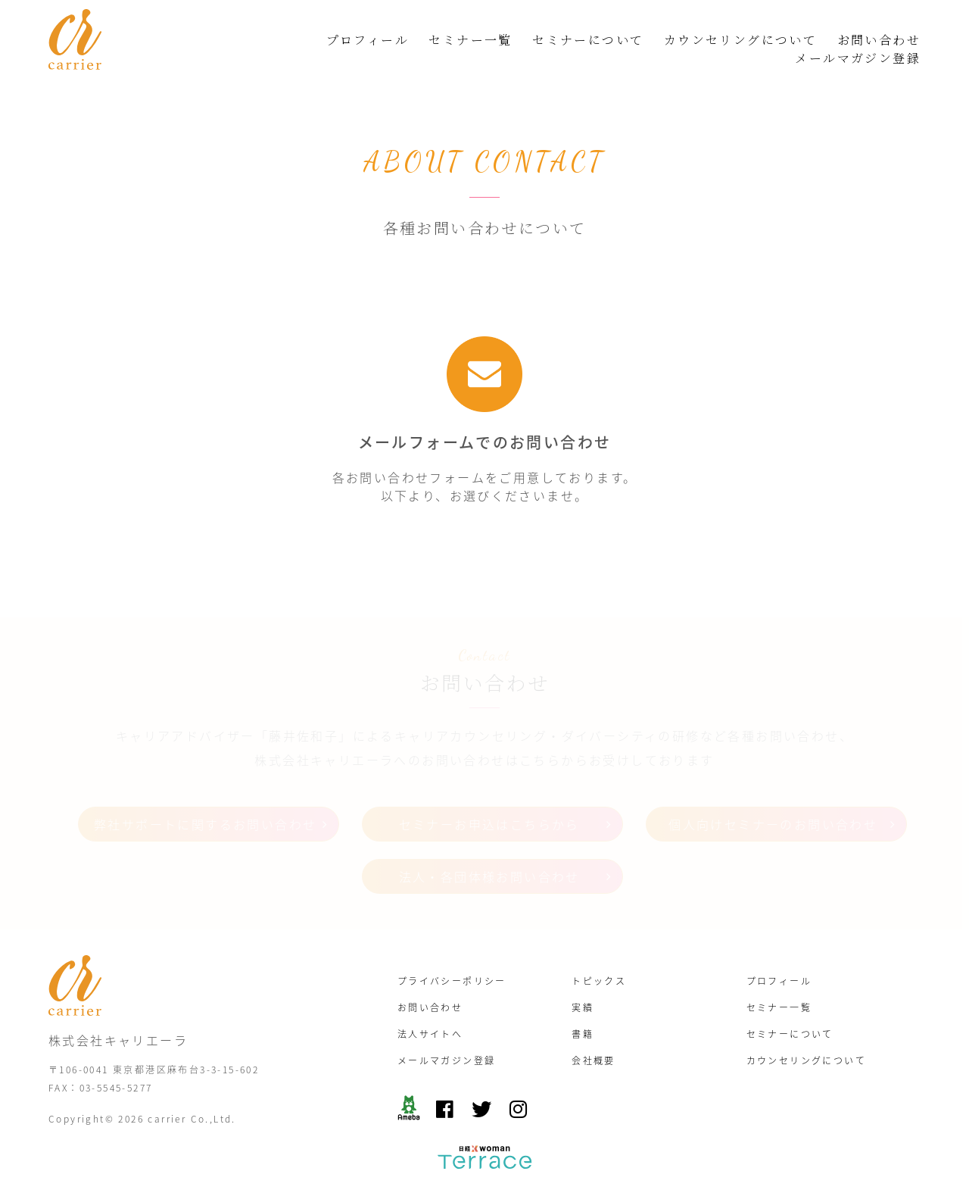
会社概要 (593, 1060)
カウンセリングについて (740, 39)
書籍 (583, 1034)
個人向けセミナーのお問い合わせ (772, 824)
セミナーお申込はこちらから (489, 824)
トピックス (599, 981)
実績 (583, 1007)
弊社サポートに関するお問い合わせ (205, 824)
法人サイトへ (430, 1034)
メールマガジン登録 (858, 58)
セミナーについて (587, 39)
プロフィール (367, 39)
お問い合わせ (879, 39)
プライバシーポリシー (451, 981)
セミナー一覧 (470, 39)
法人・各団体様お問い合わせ (489, 876)
